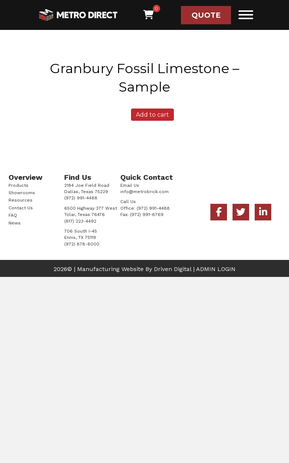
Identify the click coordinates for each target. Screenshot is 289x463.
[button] (244, 14)
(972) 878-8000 (81, 244)
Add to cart (152, 114)
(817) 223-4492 (80, 221)
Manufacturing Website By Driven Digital (134, 268)
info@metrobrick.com (144, 191)
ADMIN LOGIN (215, 268)
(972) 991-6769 (147, 214)
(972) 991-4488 (153, 208)
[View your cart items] (148, 15)
